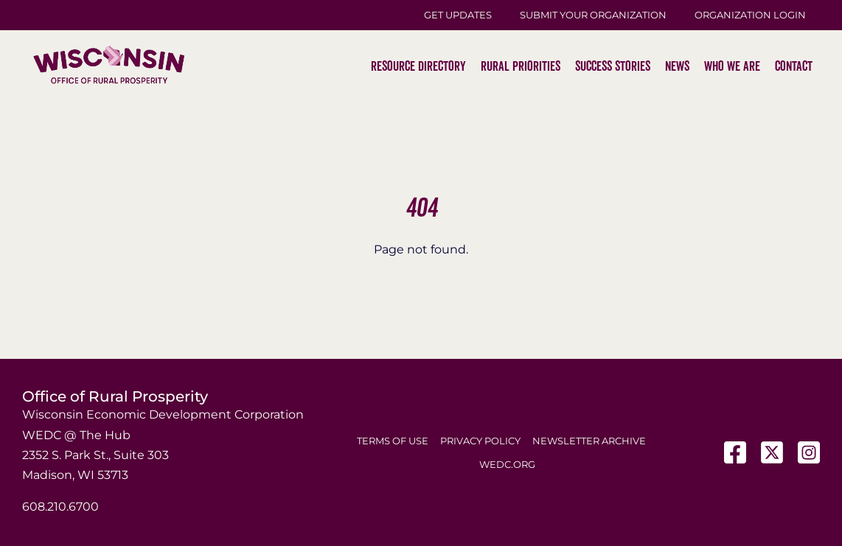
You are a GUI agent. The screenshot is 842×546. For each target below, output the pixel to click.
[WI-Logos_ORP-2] (108, 19)
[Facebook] (735, 452)
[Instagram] (809, 452)
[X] (772, 452)
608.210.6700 (60, 507)
